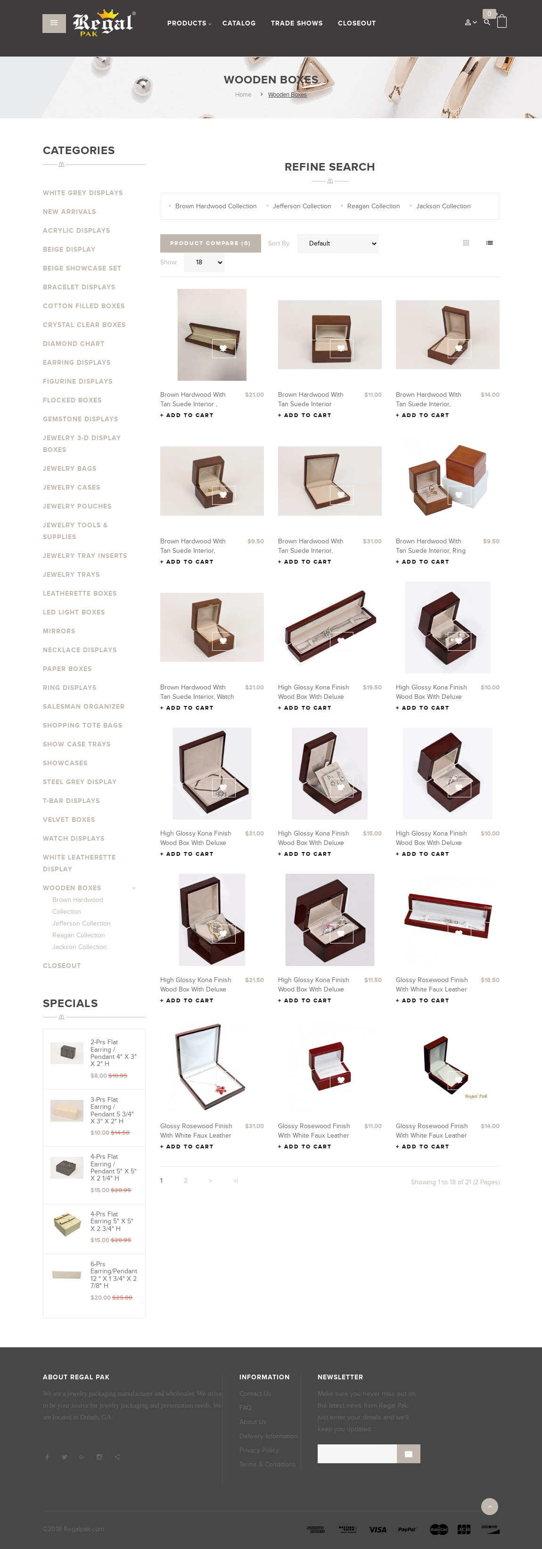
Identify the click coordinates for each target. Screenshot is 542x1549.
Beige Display (69, 250)
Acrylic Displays (76, 231)
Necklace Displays (80, 650)
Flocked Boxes (72, 400)
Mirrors (59, 631)
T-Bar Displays (71, 801)
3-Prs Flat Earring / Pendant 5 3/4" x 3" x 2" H (112, 1110)
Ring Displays (70, 688)
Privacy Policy (259, 1450)
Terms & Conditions (267, 1464)
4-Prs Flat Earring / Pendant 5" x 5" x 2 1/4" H (113, 1167)
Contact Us (255, 1394)
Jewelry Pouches (77, 506)
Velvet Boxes (69, 820)
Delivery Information (268, 1436)
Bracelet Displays (79, 287)
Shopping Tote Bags (83, 725)
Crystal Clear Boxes (84, 325)
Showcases (65, 763)
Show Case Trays (77, 744)
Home (243, 94)
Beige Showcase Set (82, 268)
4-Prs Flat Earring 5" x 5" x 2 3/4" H (111, 1221)
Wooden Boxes (287, 94)
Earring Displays (77, 363)
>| (235, 1181)
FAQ (245, 1408)
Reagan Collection (78, 935)
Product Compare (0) (210, 243)
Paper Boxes (67, 669)
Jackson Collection (79, 947)
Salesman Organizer (84, 707)
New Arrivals (69, 212)
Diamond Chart (74, 344)
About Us (253, 1422)
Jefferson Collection (81, 923)
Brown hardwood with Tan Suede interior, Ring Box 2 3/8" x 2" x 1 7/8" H (433, 550)
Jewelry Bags (70, 469)
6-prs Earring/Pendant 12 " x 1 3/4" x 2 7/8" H (113, 1275)
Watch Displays (74, 839)
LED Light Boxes (74, 612)
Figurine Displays (78, 381)
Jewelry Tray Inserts (85, 556)
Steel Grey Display (80, 782)
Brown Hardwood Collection (216, 206)
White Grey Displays (83, 193)
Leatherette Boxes (80, 594)
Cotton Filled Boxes (84, 306)
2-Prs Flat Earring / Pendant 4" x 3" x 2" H (113, 1053)
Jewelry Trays (71, 575)
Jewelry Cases (71, 488)
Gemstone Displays (80, 419)
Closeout (62, 966)
